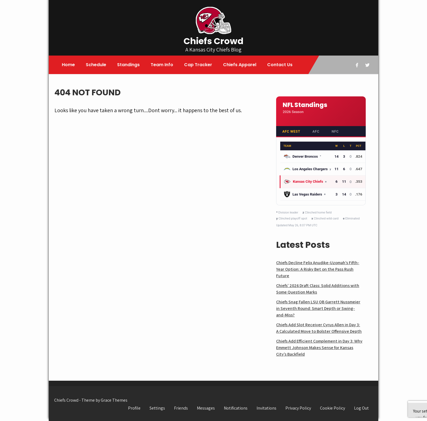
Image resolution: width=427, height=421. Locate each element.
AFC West (291, 131)
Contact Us (279, 65)
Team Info (162, 65)
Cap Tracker (198, 65)
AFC (315, 131)
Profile (134, 408)
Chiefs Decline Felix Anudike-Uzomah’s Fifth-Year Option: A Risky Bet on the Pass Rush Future (317, 269)
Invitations (266, 408)
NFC (335, 131)
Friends (181, 408)
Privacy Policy (298, 408)
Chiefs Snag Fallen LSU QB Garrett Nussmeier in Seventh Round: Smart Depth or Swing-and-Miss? (318, 308)
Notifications (236, 408)
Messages (206, 408)
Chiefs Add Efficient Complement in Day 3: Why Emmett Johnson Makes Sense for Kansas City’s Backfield (319, 347)
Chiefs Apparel (239, 65)
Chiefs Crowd (213, 41)
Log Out (361, 408)
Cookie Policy (332, 408)
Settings (157, 408)
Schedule (96, 65)
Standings (128, 65)
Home (68, 65)
